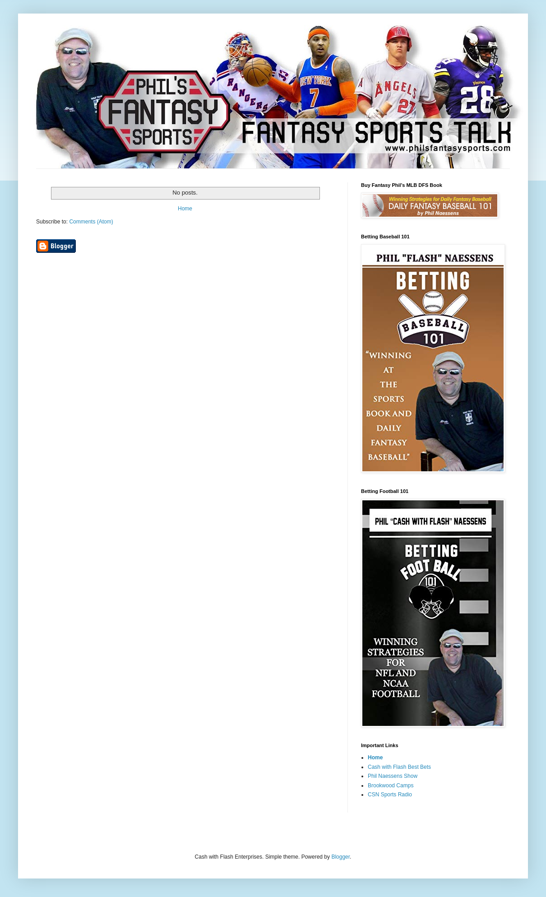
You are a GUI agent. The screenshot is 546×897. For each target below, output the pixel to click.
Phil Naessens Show (392, 776)
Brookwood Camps (390, 785)
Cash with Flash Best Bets (399, 767)
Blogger (340, 857)
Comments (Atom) (91, 221)
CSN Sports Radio (390, 794)
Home (185, 208)
